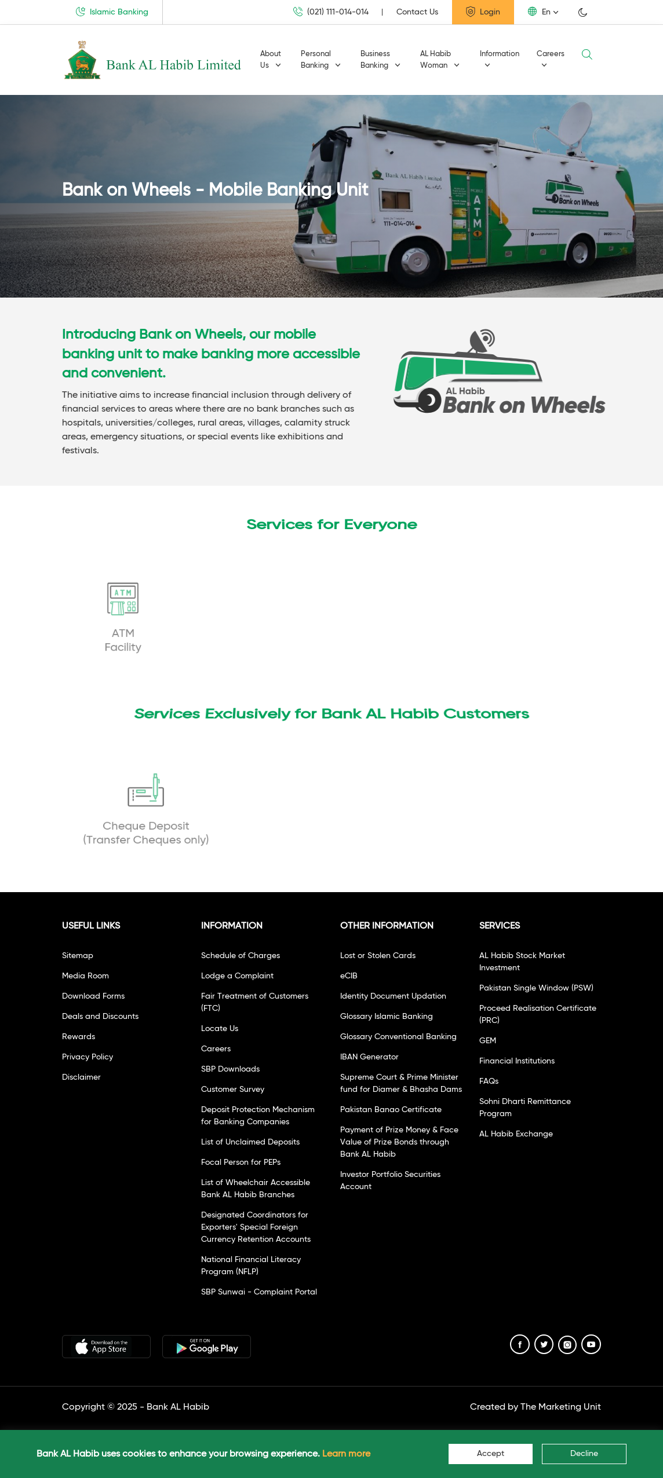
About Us (270, 59)
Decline (584, 1454)
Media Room (85, 976)
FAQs (488, 1081)
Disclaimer (81, 1077)
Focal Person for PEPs (240, 1162)
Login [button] (483, 11)
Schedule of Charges (240, 956)
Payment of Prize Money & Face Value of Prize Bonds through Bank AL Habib (399, 1142)
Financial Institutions (517, 1061)
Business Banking (380, 59)
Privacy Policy (87, 1057)
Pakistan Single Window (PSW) (536, 988)
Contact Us (417, 12)
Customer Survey (232, 1089)
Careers (550, 59)
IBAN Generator (369, 1057)
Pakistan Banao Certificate (391, 1110)
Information (499, 59)
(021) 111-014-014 (331, 12)
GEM (487, 1041)
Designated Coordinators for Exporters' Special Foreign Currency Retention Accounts (256, 1227)
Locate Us (219, 1029)
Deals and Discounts (100, 1017)
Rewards (78, 1037)
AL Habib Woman (440, 59)
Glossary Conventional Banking (398, 1037)
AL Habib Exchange (516, 1134)
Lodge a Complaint (237, 976)
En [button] (539, 11)
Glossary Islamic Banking (386, 1017)
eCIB (349, 976)
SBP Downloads (230, 1069)
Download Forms (93, 996)
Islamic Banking (112, 11)
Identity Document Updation (393, 996)
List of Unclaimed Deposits (250, 1142)
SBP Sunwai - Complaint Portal (259, 1292)
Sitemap (77, 956)
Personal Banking (321, 59)
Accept (490, 1454)
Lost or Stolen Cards (378, 956)
